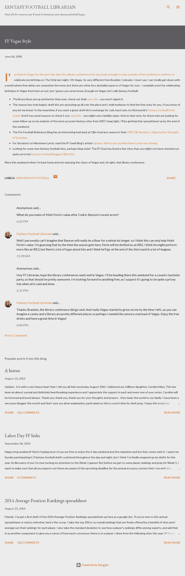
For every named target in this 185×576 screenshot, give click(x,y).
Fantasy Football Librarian (40, 7)
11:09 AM (23, 256)
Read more (172, 412)
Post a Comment (16, 335)
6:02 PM (22, 221)
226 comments (28, 412)
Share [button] (171, 178)
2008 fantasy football (33, 178)
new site (92, 99)
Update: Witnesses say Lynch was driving (125, 143)
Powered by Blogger (92, 565)
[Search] (168, 7)
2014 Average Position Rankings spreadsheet (46, 500)
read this (76, 115)
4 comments (26, 477)
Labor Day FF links (22, 435)
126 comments (28, 542)
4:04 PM (22, 325)
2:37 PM (22, 290)
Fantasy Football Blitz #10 (52, 154)
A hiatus (12, 370)
